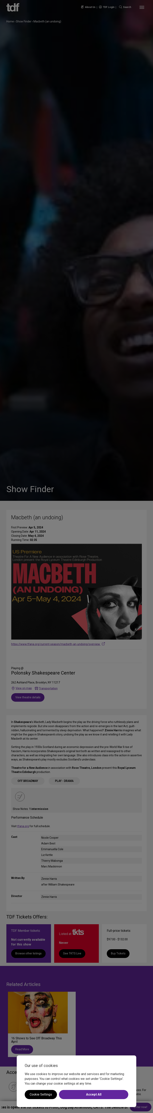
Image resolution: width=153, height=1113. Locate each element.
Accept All (93, 1094)
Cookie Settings (41, 1094)
